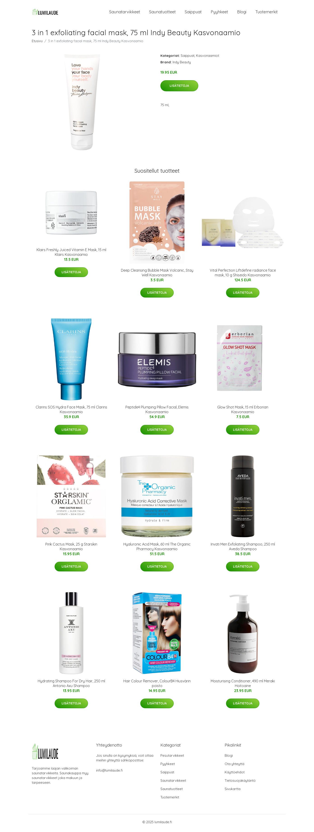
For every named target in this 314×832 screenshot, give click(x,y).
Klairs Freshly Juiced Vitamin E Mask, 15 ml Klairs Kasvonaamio (71, 254)
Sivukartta (232, 791)
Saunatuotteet (162, 13)
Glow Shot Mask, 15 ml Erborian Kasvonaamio (242, 412)
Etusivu (37, 43)
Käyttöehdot (235, 774)
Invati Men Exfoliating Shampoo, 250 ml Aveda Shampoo (243, 548)
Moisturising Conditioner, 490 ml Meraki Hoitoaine (243, 685)
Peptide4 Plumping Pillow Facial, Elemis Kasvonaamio (157, 412)
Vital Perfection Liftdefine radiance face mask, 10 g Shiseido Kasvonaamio (243, 275)
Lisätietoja (179, 88)
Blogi (241, 13)
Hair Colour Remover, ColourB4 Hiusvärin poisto (157, 685)
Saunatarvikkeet (124, 13)
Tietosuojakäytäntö (240, 783)
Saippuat (193, 13)
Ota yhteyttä (234, 766)
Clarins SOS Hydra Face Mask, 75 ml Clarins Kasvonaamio (71, 412)
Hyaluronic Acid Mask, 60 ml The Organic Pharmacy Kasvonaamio (157, 548)
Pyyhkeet (219, 13)
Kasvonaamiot (207, 58)
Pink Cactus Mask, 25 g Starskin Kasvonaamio (71, 548)
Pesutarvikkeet (172, 758)
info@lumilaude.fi (109, 772)
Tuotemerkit (266, 13)
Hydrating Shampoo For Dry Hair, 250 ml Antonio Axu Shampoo (71, 685)
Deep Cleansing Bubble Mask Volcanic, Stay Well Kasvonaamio (157, 275)
